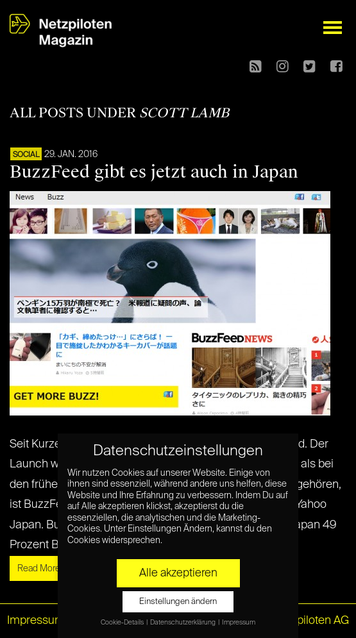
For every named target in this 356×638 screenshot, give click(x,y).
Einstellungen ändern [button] (178, 602)
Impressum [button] (238, 622)
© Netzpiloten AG (305, 620)
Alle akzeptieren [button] (178, 573)
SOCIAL (26, 155)
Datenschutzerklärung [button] (183, 622)
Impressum (36, 620)
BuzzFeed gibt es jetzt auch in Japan (154, 172)
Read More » (42, 568)
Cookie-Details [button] (123, 622)
